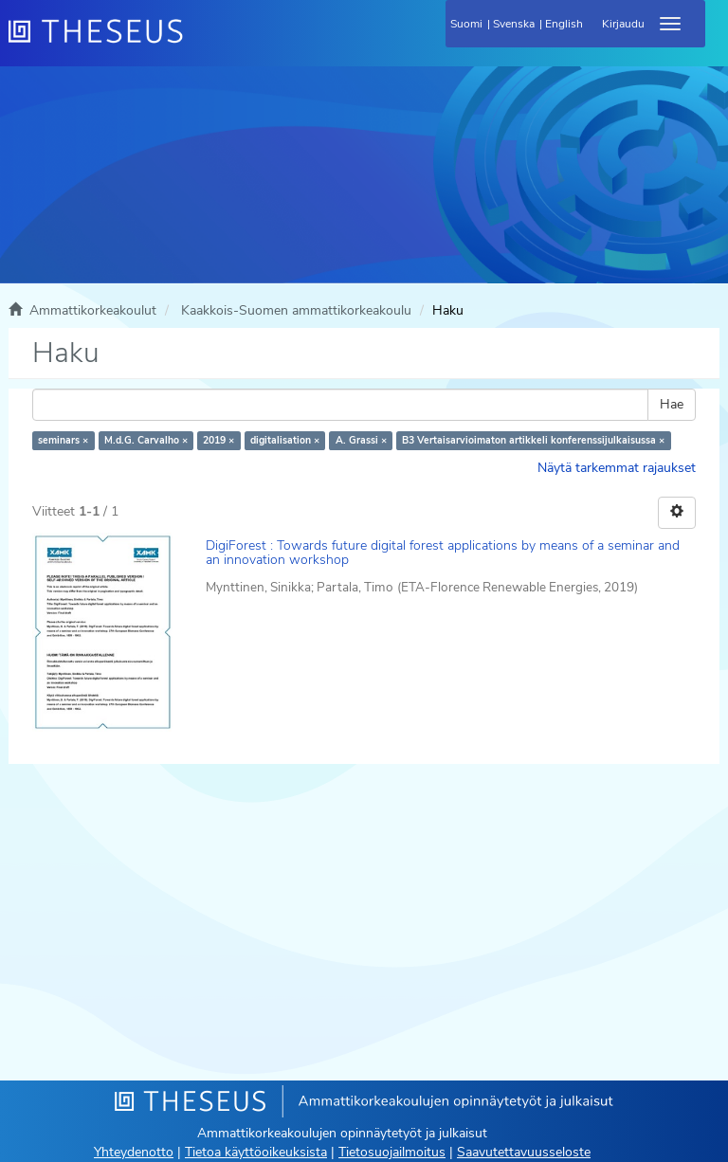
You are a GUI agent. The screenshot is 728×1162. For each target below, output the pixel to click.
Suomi (466, 23)
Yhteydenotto (133, 1152)
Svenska (514, 23)
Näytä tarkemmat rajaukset (616, 468)
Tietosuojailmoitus (392, 1152)
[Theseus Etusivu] (198, 42)
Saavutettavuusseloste (524, 1152)
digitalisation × (284, 440)
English (564, 23)
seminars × (63, 440)
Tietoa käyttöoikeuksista (256, 1152)
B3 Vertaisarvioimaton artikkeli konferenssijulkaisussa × (533, 440)
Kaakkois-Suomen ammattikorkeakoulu (296, 310)
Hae (671, 404)
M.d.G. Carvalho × (146, 440)
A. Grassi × (361, 440)
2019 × (218, 440)
